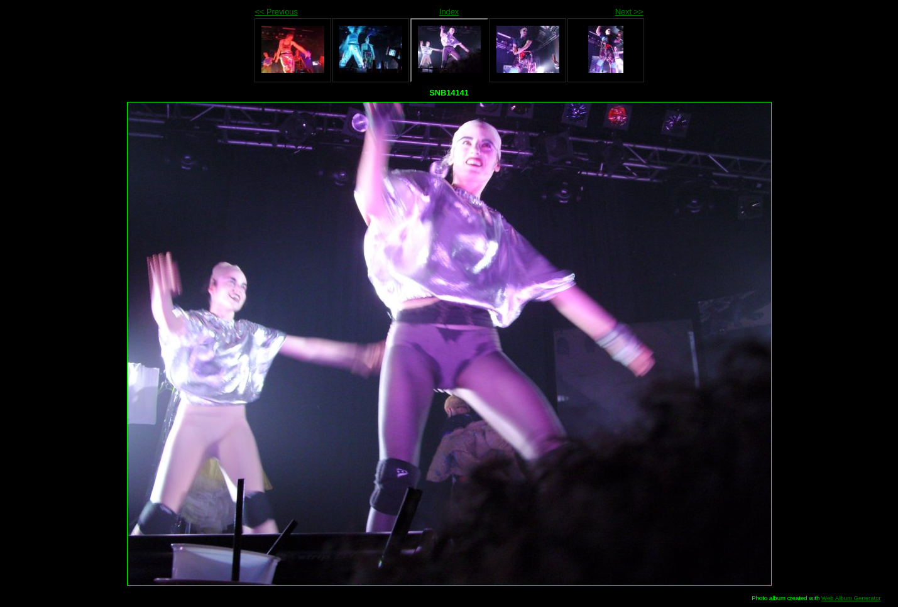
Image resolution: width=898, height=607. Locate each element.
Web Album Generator (851, 597)
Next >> (629, 11)
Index (449, 11)
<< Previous (276, 11)
